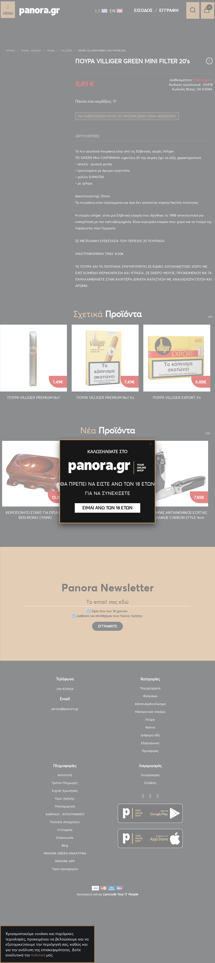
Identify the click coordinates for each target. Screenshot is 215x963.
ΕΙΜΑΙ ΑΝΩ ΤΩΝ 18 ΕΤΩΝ (107, 508)
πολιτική (38, 955)
